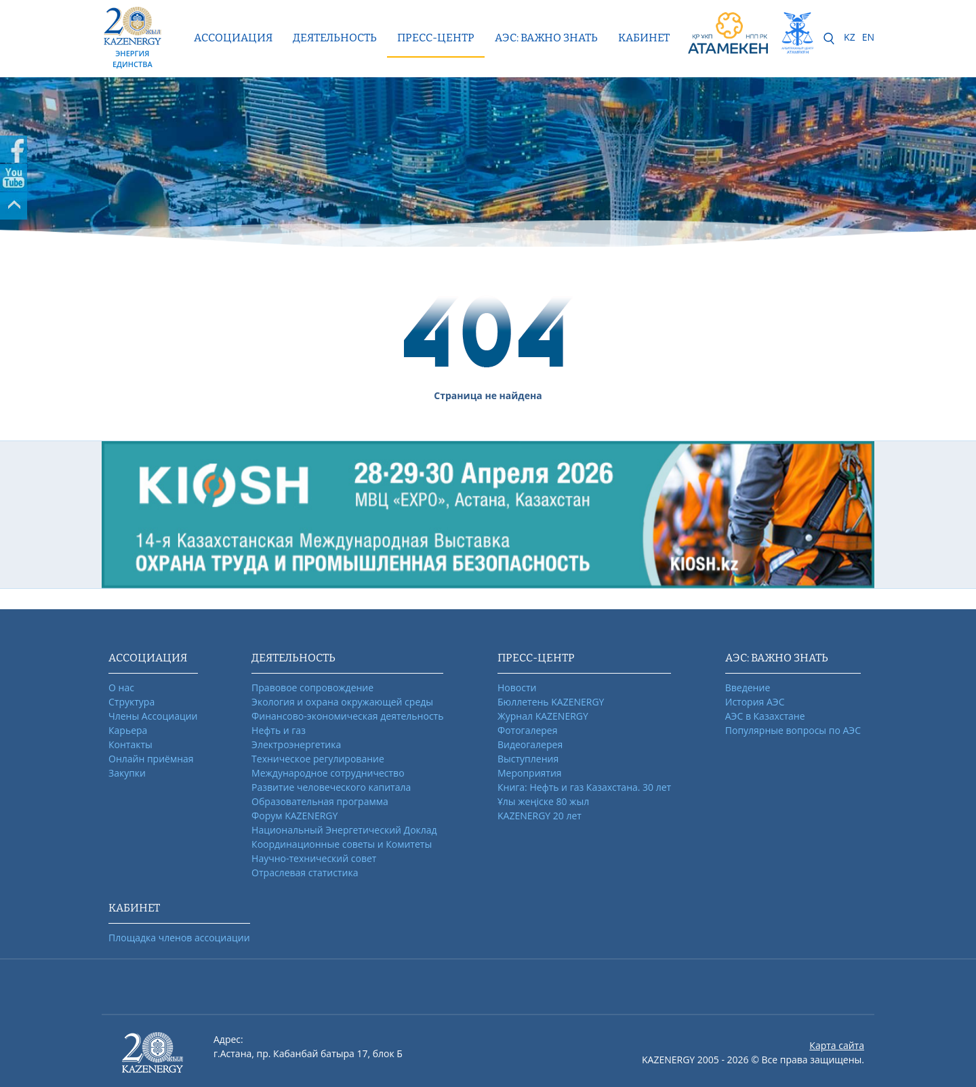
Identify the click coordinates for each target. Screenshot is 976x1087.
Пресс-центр (435, 37)
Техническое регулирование (317, 758)
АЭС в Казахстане (765, 716)
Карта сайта (836, 1045)
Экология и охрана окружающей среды (342, 701)
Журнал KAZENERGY (542, 716)
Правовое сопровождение (312, 687)
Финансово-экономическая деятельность (347, 716)
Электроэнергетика (296, 744)
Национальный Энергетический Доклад (344, 829)
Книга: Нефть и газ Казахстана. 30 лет (584, 787)
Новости (516, 687)
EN (868, 36)
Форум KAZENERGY (294, 815)
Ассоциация (233, 37)
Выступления (527, 758)
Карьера (127, 730)
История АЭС (755, 701)
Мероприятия (529, 772)
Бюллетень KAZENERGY (550, 701)
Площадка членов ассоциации (179, 937)
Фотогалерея (527, 730)
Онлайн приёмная (151, 758)
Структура (131, 701)
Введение (747, 687)
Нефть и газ (278, 730)
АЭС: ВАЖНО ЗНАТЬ (546, 37)
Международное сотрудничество (327, 772)
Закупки (127, 772)
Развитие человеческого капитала (331, 787)
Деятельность (335, 37)
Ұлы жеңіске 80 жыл (543, 801)
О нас (121, 687)
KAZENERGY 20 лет (539, 815)
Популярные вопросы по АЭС (793, 730)
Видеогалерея (530, 744)
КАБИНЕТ (644, 37)
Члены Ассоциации (153, 716)
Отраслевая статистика (304, 872)
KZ (849, 36)
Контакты (130, 744)
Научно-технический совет (313, 858)
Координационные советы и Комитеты (341, 844)
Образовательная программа (319, 801)
